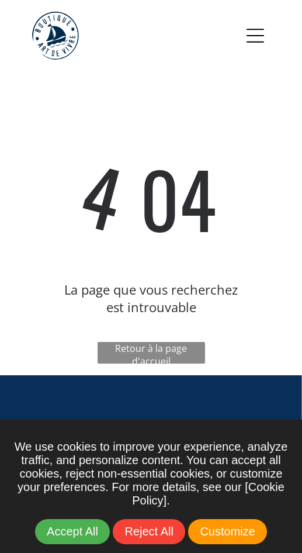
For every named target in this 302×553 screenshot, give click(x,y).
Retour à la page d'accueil (151, 353)
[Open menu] (255, 35)
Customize (227, 531)
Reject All (148, 531)
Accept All (72, 531)
